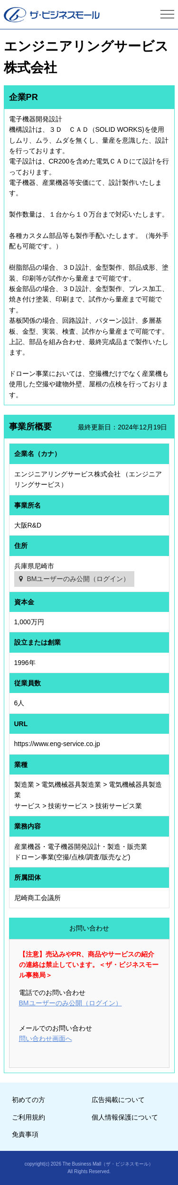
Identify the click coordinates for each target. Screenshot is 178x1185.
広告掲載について (118, 1099)
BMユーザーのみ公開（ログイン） (78, 579)
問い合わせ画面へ (45, 1038)
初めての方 (28, 1099)
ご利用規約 (28, 1117)
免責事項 (25, 1134)
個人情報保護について (125, 1117)
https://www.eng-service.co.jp (57, 743)
